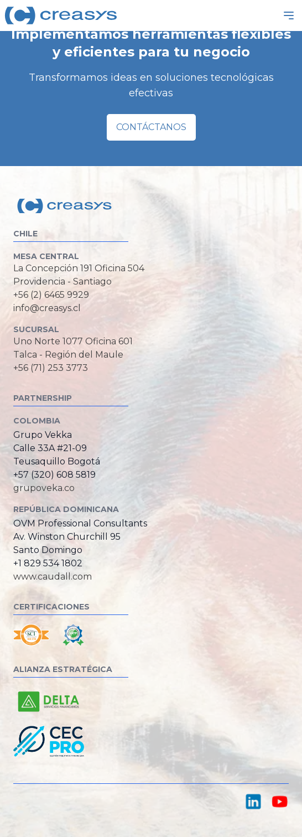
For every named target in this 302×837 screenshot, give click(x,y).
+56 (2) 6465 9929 (51, 295)
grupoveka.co (44, 488)
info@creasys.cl (47, 308)
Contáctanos (151, 127)
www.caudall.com (52, 576)
